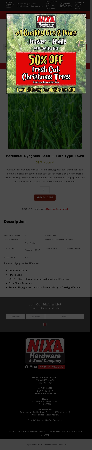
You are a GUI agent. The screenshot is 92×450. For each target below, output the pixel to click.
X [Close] (86, 16)
